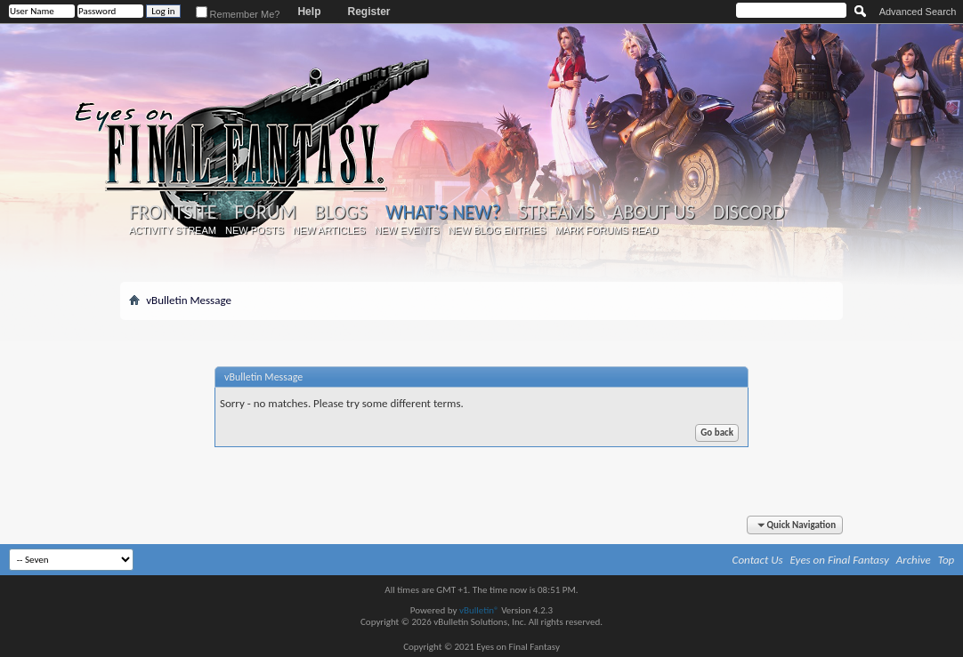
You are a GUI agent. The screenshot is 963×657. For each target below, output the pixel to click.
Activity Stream (172, 230)
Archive (913, 559)
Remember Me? (238, 14)
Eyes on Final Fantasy (839, 559)
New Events (407, 230)
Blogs (340, 212)
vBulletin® (479, 610)
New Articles (329, 230)
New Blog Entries (497, 230)
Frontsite (172, 212)
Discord (749, 212)
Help (308, 11)
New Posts (254, 230)
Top (946, 559)
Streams (557, 212)
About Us (652, 212)
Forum (265, 212)
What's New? (443, 212)
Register (368, 11)
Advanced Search (918, 11)
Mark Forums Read (606, 230)
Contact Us (757, 559)
